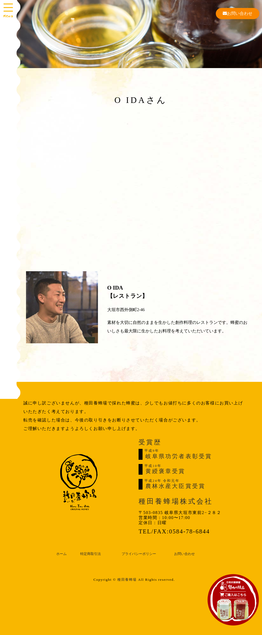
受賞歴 (150, 442)
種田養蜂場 (127, 580)
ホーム (61, 554)
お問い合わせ (237, 13)
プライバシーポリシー (139, 554)
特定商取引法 (90, 554)
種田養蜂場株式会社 (176, 501)
